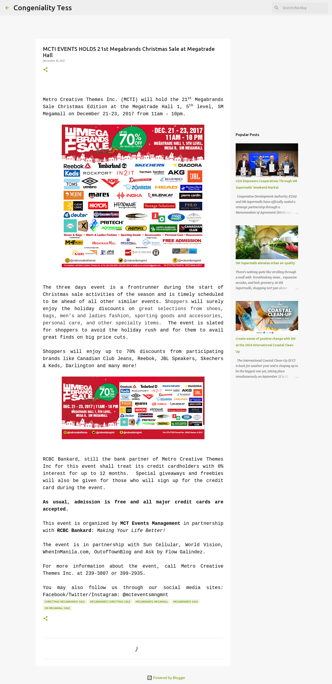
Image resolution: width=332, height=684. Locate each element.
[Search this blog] (304, 7)
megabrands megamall (152, 601)
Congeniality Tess (42, 8)
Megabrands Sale (185, 601)
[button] (45, 70)
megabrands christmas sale (110, 601)
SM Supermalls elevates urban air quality (265, 263)
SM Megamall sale (57, 608)
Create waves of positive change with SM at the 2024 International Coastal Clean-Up (265, 345)
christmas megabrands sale (65, 601)
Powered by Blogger (166, 678)
